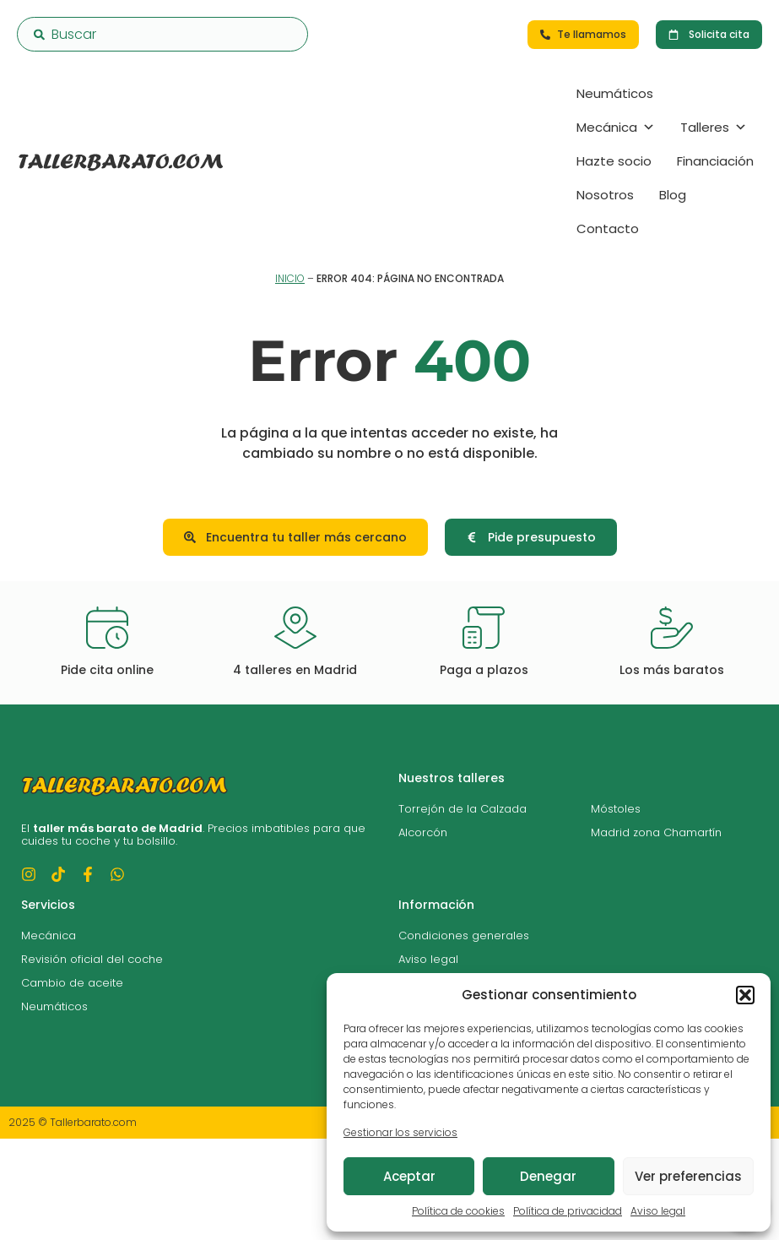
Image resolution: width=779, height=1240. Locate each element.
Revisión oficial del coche (92, 959)
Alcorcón (422, 832)
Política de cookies (458, 1211)
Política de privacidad (567, 1211)
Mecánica (615, 127)
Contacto (607, 228)
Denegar (548, 1176)
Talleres (713, 127)
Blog (672, 195)
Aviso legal (657, 1211)
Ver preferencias (688, 1176)
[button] (745, 995)
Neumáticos (614, 93)
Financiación (715, 161)
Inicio (290, 278)
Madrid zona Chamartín (656, 832)
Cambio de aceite (72, 983)
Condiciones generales (463, 935)
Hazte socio (614, 161)
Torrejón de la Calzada (462, 809)
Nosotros (605, 195)
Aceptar (409, 1176)
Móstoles (616, 809)
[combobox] (162, 34)
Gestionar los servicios (400, 1132)
